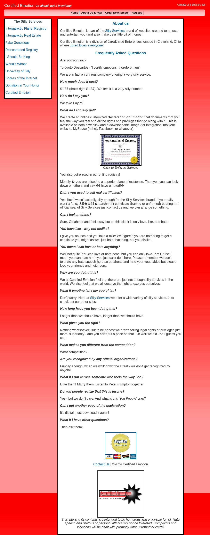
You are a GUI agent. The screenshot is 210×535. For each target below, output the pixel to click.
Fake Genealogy (17, 42)
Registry (137, 12)
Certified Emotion (18, 92)
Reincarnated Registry (21, 50)
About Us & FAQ (91, 12)
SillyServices (198, 4)
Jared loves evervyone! (87, 45)
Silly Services (115, 30)
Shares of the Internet (21, 78)
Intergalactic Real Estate (23, 35)
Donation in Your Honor (22, 85)
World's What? (15, 64)
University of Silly (17, 71)
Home (74, 12)
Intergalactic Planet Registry (25, 28)
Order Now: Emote (117, 12)
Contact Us (183, 4)
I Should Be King (17, 57)
